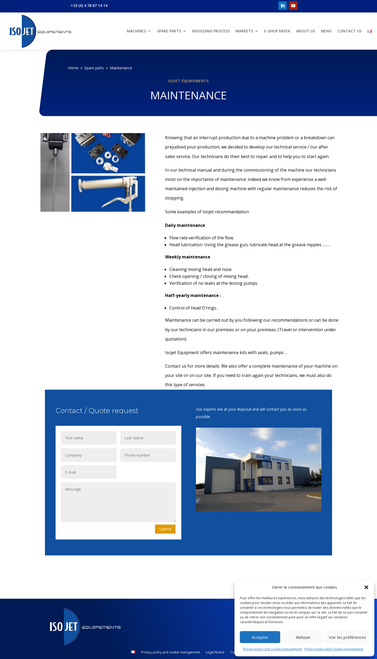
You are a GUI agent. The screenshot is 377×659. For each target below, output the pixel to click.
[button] (366, 587)
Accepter (260, 637)
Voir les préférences (347, 637)
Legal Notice (215, 652)
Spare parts (169, 30)
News (326, 30)
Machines (136, 30)
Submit (165, 529)
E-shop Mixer (277, 30)
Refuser (303, 637)
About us (305, 30)
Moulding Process (211, 30)
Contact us (349, 30)
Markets (244, 30)
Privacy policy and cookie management (272, 649)
